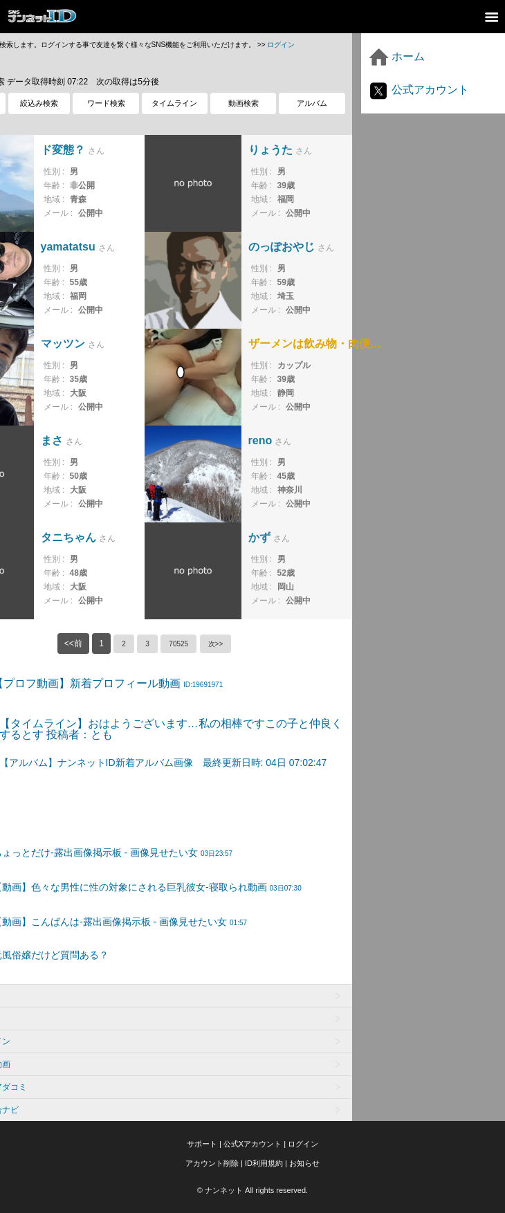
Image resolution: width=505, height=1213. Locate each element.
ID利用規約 (264, 1163)
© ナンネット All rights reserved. (252, 1190)
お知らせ (304, 1163)
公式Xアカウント (252, 1144)
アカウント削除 (212, 1163)
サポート (202, 1144)
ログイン (281, 44)
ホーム (396, 56)
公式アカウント (418, 89)
